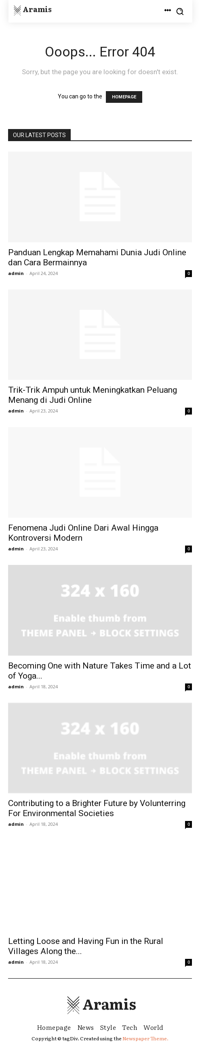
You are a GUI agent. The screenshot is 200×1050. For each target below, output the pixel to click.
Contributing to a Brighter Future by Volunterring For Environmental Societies (96, 808)
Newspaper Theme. (145, 1038)
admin (16, 273)
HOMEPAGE (124, 97)
